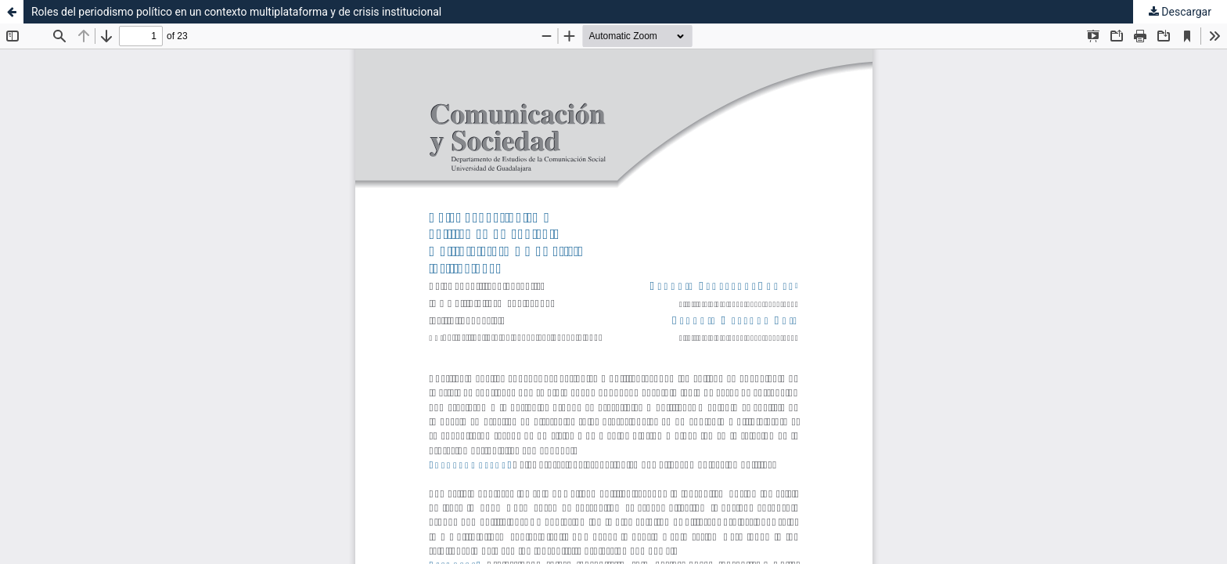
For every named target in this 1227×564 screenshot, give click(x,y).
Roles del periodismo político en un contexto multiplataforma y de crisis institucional (236, 11)
